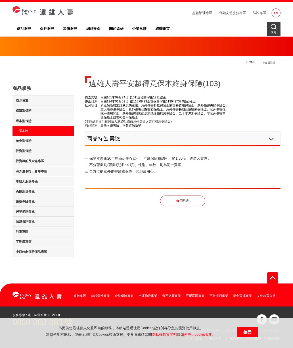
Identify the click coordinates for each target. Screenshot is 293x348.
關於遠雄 (116, 29)
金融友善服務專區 (232, 13)
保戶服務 (47, 29)
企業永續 (139, 29)
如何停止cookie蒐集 (196, 334)
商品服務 (24, 29)
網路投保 (93, 29)
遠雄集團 (80, 296)
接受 (247, 332)
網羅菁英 (162, 29)
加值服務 (70, 29)
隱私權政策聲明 (164, 334)
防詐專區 (259, 13)
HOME (251, 62)
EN (276, 13)
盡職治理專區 (202, 13)
